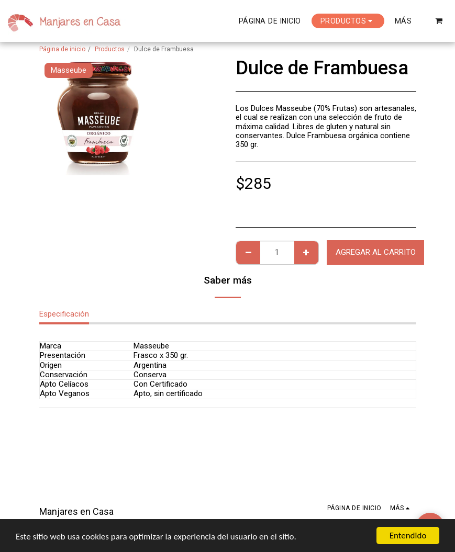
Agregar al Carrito (376, 252)
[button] (439, 21)
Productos (110, 49)
